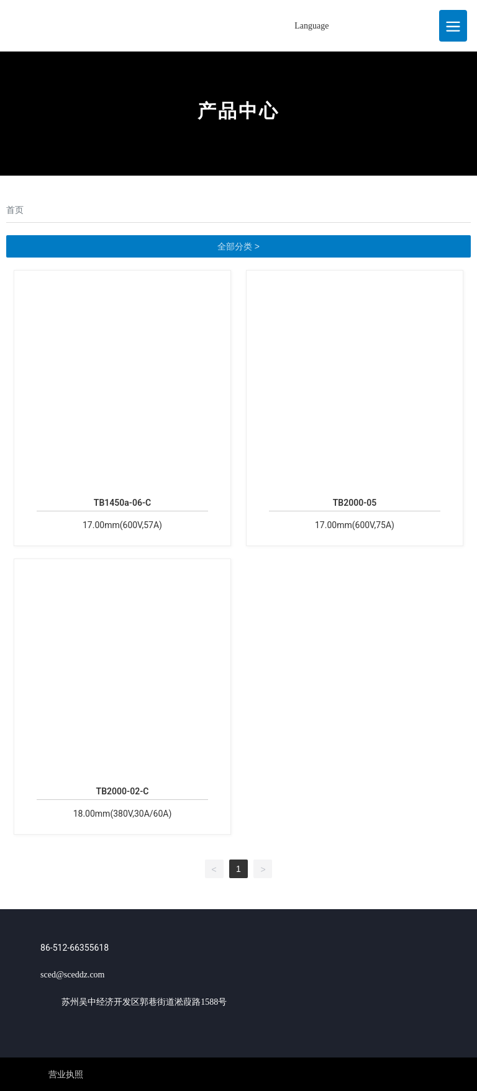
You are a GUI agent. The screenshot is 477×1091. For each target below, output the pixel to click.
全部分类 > (238, 246)
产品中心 (238, 111)
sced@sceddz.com (72, 974)
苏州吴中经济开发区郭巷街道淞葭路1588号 (144, 1002)
